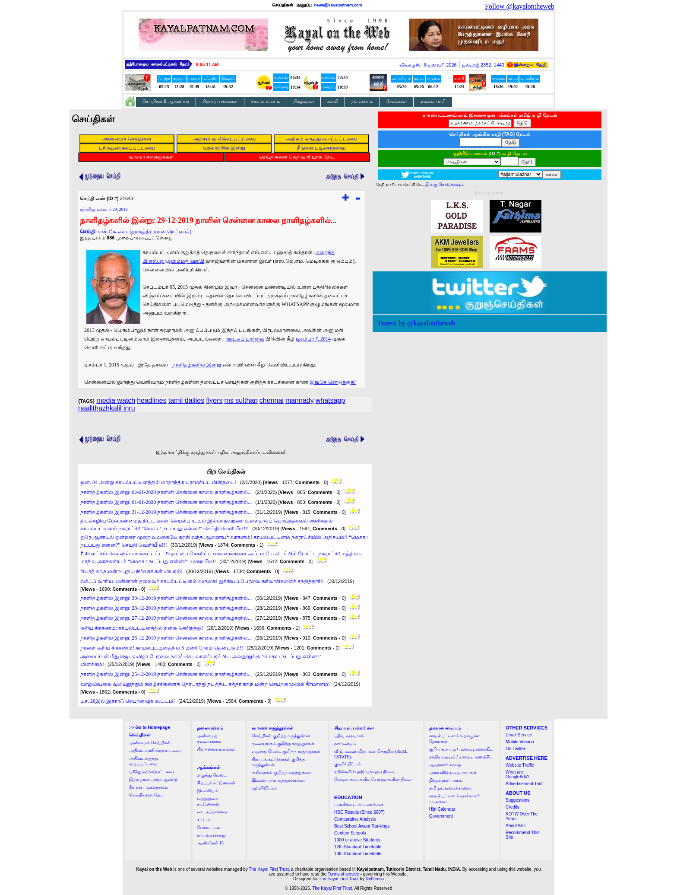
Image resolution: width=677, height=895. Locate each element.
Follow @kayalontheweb (519, 6)
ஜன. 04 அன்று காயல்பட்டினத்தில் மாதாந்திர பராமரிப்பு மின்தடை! (158, 482)
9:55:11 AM (207, 64)
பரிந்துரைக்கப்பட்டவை (151, 771)
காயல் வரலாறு (211, 835)
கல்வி (332, 101)
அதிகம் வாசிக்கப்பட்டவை (155, 750)
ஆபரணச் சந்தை (445, 764)
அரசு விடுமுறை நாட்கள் (452, 772)
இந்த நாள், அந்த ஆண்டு (153, 779)
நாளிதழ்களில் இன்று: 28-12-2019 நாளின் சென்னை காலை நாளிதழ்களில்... (166, 608)
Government (441, 816)
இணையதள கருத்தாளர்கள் (278, 780)
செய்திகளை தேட (146, 795)
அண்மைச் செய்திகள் (150, 742)
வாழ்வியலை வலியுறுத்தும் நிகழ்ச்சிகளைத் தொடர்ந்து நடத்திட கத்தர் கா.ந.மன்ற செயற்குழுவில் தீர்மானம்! (205, 684)
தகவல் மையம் (265, 101)
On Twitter (515, 748)
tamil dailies (186, 400)
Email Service (519, 735)
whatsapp (330, 400)
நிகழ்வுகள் (304, 101)
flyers (214, 400)
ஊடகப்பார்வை (212, 811)
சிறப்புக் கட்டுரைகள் (216, 782)
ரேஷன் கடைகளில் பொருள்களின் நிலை (372, 779)
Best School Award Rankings (361, 826)
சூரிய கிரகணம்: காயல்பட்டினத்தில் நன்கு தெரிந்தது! (141, 628)
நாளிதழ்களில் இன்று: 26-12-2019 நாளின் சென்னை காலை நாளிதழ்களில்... (166, 638)
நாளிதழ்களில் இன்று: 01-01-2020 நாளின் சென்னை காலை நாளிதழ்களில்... (166, 502)
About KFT (516, 825)
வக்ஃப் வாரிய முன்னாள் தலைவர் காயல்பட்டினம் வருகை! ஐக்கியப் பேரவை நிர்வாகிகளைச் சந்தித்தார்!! (202, 581)
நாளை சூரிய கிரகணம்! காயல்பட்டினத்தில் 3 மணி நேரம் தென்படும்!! (161, 648)
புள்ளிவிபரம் (264, 788)
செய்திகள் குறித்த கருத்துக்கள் (281, 735)
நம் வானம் (362, 101)
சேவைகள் (396, 101)
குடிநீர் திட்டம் (347, 763)
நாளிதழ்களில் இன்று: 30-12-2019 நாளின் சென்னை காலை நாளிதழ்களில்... (166, 598)
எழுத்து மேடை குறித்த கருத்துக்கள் (286, 751)
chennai (271, 400)
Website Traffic (520, 765)
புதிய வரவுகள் (348, 735)
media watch (115, 400)
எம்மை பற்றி (433, 101)
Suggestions (517, 800)
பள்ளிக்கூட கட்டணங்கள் (358, 804)
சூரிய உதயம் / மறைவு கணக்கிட (461, 749)
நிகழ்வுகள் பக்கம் (445, 780)
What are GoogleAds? (517, 774)
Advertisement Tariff (525, 783)
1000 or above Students (357, 840)
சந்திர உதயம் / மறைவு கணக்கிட (461, 757)
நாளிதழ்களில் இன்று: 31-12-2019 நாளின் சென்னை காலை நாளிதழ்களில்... (166, 512)
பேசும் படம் (209, 827)
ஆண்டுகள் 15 (210, 843)
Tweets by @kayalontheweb (416, 323)
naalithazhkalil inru (106, 408)
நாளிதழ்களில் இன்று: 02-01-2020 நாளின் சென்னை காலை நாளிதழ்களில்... (166, 492)
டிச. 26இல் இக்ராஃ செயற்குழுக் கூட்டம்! (127, 701)
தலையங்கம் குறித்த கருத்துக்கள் (283, 743)
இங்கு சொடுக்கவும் (444, 184)
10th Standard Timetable (357, 853)
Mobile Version (520, 741)
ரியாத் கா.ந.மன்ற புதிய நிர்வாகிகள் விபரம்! (131, 571)
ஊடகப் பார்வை (245, 339)
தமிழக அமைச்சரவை (450, 788)
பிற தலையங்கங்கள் (216, 749)
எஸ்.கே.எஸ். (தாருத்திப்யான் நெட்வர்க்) (144, 232)
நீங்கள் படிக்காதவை (148, 787)
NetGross (375, 878)
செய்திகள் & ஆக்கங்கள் (165, 101)
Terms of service (343, 874)
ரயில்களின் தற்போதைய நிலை (364, 771)
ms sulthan (240, 400)
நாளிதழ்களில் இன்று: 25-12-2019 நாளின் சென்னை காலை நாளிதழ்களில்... (166, 674)
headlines (152, 400)
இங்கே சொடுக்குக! (333, 382)
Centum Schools (350, 833)
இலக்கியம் (207, 790)
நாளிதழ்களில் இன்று (196, 365)
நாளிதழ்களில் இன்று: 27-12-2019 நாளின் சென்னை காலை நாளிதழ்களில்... (166, 618)
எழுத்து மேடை (212, 775)
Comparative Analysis (355, 819)
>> (149, 727)
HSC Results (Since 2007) (359, 812)
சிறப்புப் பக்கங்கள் (220, 101)
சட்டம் (203, 819)
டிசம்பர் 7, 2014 (313, 339)
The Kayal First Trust (268, 869)
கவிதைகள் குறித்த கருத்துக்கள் (281, 772)
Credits (512, 807)
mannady (299, 400)
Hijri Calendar (442, 809)
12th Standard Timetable (357, 846)
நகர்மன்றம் (345, 743)
